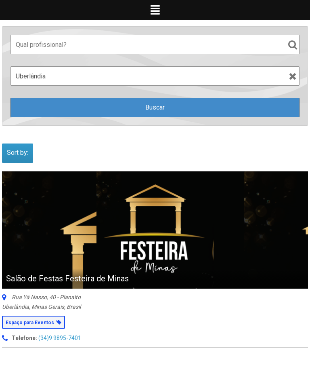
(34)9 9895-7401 (59, 338)
